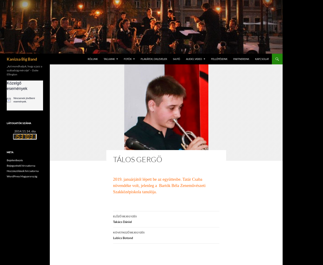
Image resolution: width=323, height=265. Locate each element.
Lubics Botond (166, 235)
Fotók (128, 58)
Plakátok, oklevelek (154, 58)
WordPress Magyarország (22, 176)
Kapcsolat (262, 58)
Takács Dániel (166, 219)
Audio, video (194, 58)
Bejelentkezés (15, 160)
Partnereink (241, 58)
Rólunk (93, 58)
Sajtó (176, 58)
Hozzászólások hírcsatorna (23, 171)
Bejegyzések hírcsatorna (21, 165)
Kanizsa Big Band (22, 59)
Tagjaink (109, 58)
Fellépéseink (219, 58)
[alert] (25, 100)
